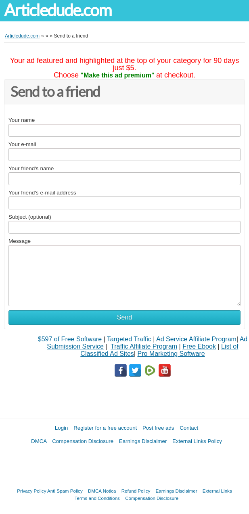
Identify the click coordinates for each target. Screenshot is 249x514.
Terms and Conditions (97, 498)
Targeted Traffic (129, 339)
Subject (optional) (29, 217)
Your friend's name (31, 168)
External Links (217, 490)
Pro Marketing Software (171, 353)
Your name (21, 120)
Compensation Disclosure (82, 441)
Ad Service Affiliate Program (196, 339)
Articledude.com (57, 10)
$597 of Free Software (70, 339)
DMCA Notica (102, 490)
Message (19, 241)
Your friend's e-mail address (42, 193)
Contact (189, 428)
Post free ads (158, 428)
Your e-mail (22, 144)
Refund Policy (136, 490)
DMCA (39, 441)
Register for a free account (105, 428)
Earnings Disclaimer (143, 441)
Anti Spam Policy (65, 490)
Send (124, 317)
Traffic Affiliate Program (144, 346)
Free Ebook (199, 346)
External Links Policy (197, 441)
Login (61, 428)
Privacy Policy (31, 490)
